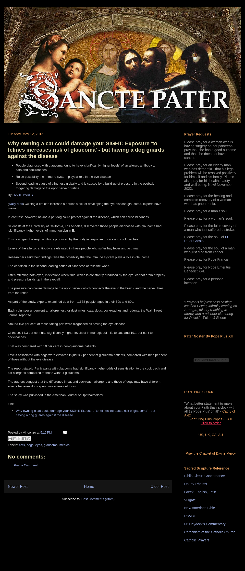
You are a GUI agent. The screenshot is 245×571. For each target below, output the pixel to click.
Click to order (211, 423)
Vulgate (190, 500)
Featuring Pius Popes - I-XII (211, 419)
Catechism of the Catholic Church (209, 532)
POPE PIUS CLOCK (198, 392)
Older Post (159, 486)
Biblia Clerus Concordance (204, 476)
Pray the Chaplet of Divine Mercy (211, 453)
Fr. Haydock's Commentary (204, 524)
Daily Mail (16, 204)
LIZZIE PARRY (23, 195)
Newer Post (18, 486)
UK (207, 435)
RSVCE (190, 516)
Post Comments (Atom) (97, 499)
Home (89, 486)
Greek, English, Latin (200, 492)
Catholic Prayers (196, 540)
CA (214, 435)
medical (64, 445)
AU (220, 435)
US (200, 435)
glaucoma (51, 445)
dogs (30, 445)
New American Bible (199, 508)
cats (22, 445)
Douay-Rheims (195, 484)
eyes (38, 445)
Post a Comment (26, 465)
